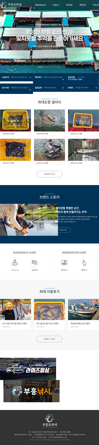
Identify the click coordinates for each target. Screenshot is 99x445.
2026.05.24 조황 (42, 163)
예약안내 (82, 5)
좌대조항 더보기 (49, 174)
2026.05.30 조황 (8, 163)
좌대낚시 (56, 5)
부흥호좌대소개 (40, 5)
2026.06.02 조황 (42, 133)
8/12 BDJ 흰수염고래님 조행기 (15, 324)
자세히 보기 (63, 230)
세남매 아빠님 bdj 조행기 (80, 324)
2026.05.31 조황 (76, 133)
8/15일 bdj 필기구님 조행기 (47, 324)
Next (91, 46)
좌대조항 (69, 5)
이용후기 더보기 (49, 339)
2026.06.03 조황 (8, 133)
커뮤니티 (96, 5)
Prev (7, 46)
